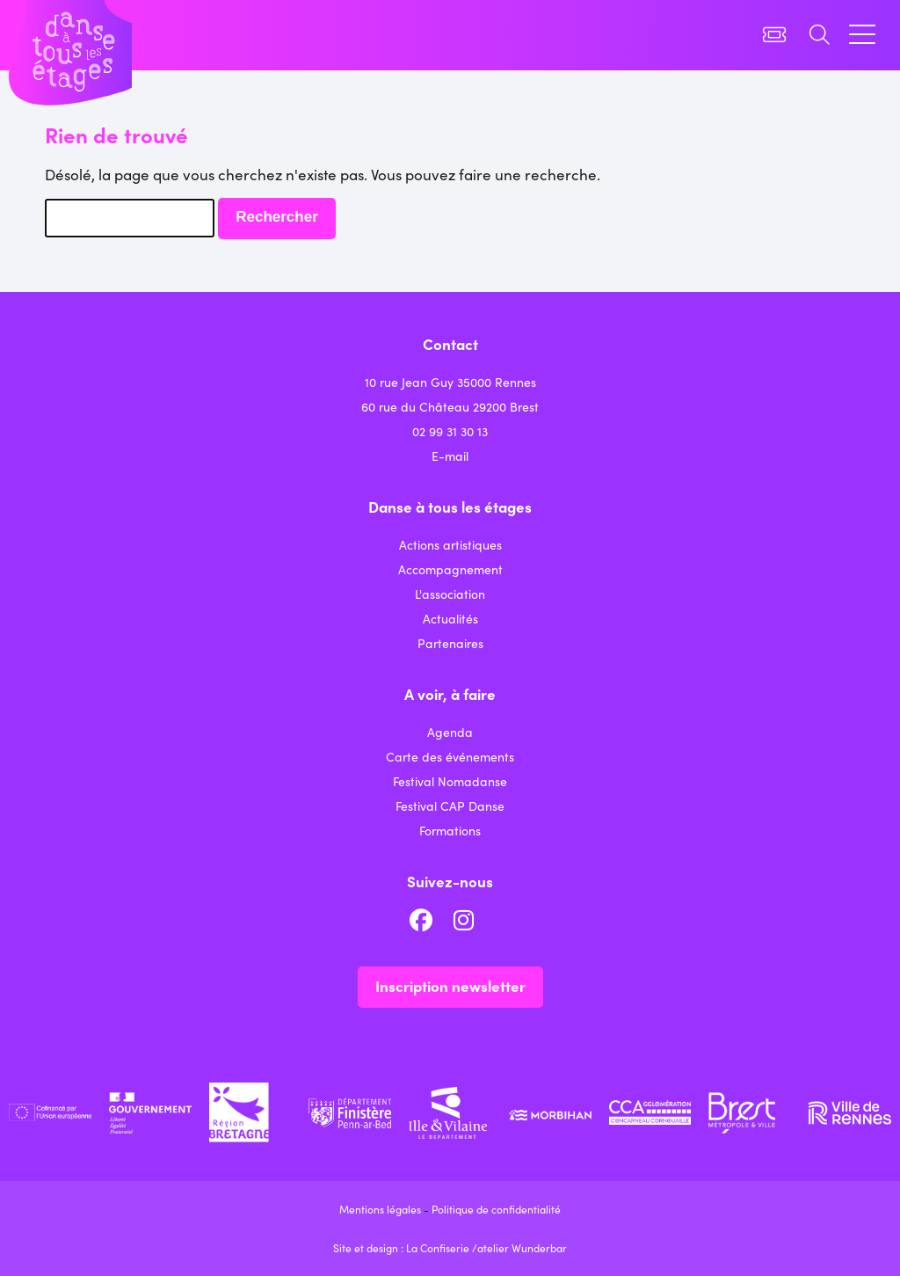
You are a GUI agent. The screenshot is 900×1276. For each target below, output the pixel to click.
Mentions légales (380, 1208)
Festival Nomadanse (450, 781)
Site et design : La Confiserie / (405, 1247)
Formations (450, 830)
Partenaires (450, 643)
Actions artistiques (450, 544)
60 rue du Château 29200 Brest (450, 406)
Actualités (450, 618)
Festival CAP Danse (450, 805)
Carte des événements (450, 756)
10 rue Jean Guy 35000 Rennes (450, 381)
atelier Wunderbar (522, 1247)
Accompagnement (450, 569)
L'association (450, 593)
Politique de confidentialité (496, 1208)
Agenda (450, 731)
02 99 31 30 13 (450, 431)
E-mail (450, 455)
